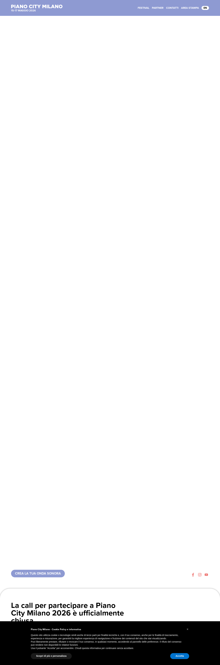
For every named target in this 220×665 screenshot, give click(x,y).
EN (205, 8)
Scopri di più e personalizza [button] (51, 656)
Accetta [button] (179, 656)
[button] (187, 629)
